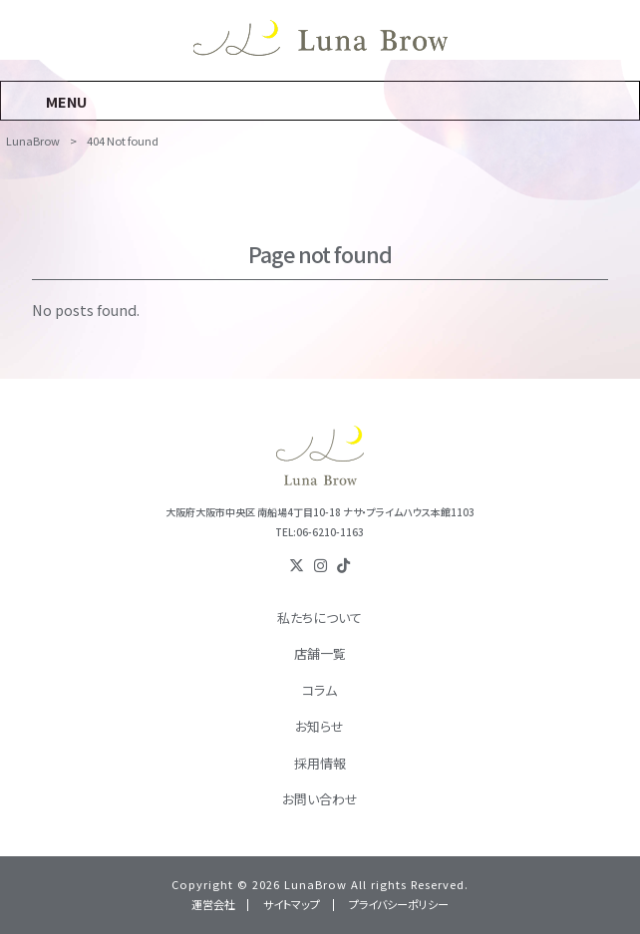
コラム (319, 690)
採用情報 (320, 763)
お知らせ (319, 726)
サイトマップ (291, 904)
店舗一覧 (320, 653)
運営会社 (213, 904)
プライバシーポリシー (399, 904)
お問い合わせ (320, 798)
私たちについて (319, 617)
